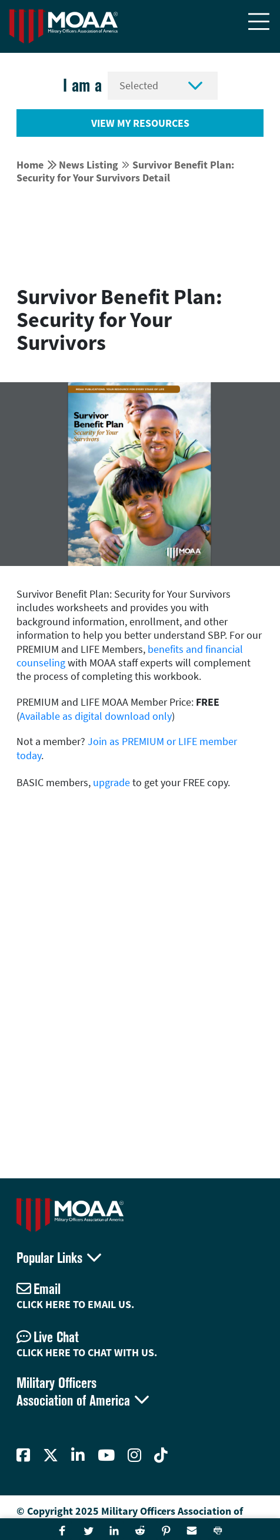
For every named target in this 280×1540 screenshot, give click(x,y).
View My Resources (140, 123)
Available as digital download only (95, 716)
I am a (82, 85)
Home (30, 164)
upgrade (111, 782)
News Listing (88, 164)
